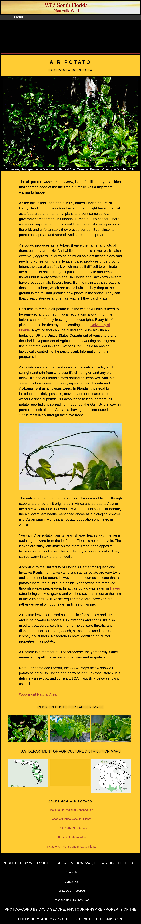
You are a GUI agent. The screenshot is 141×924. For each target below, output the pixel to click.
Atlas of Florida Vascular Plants (71, 819)
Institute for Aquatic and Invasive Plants (71, 846)
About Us (71, 872)
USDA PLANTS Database (71, 828)
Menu (18, 17)
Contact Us (72, 881)
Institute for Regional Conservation (71, 809)
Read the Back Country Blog (71, 900)
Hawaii (115, 588)
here (42, 357)
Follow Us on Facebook (71, 890)
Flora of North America (72, 837)
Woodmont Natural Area (38, 694)
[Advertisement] (70, 37)
